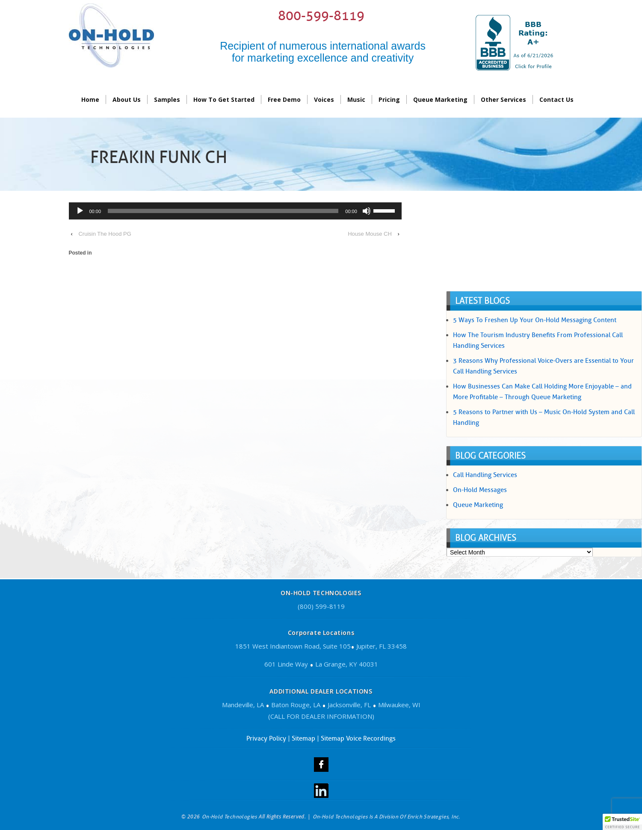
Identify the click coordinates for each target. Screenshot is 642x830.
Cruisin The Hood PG (104, 234)
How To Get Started (223, 99)
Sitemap (303, 738)
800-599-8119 (321, 16)
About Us (126, 99)
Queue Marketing (440, 99)
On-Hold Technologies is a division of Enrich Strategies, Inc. (386, 816)
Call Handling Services (485, 475)
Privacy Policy (266, 738)
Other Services (503, 99)
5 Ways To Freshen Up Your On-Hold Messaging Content (534, 320)
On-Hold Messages (480, 490)
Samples (167, 99)
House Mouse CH (370, 234)
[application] (235, 212)
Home (90, 99)
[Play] (80, 211)
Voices (324, 99)
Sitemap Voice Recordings (358, 738)
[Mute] (366, 211)
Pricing (389, 99)
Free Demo (284, 99)
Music (356, 99)
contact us (556, 99)
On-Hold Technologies (229, 816)
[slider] (223, 211)
